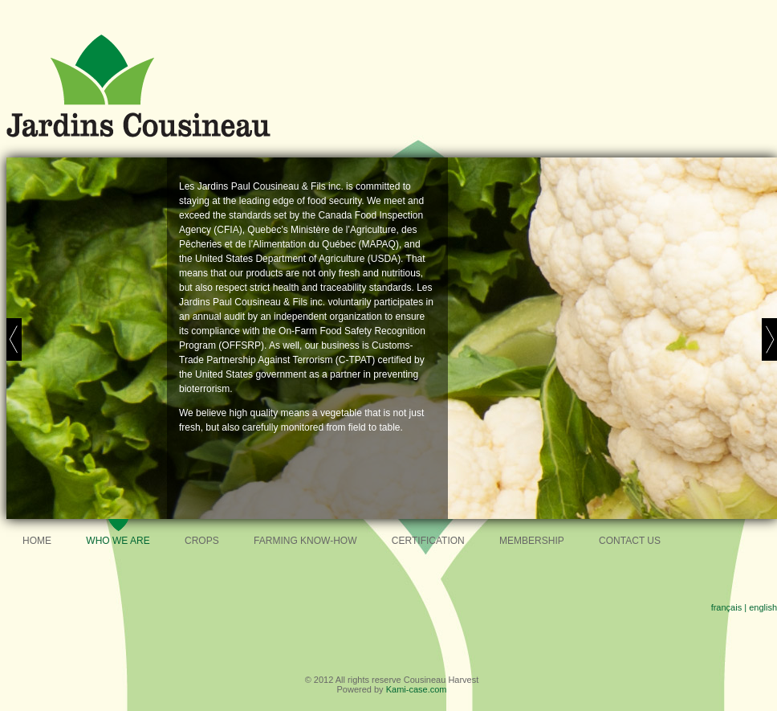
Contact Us (630, 540)
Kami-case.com (416, 689)
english (763, 607)
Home (36, 540)
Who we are (117, 540)
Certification (428, 540)
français (726, 607)
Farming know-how (305, 540)
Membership (531, 540)
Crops (202, 540)
